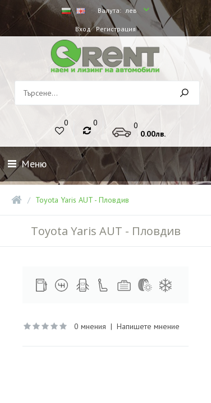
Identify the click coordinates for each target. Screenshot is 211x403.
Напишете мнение (148, 326)
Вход (83, 29)
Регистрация (116, 29)
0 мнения (90, 326)
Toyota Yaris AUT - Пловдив (82, 200)
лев (132, 10)
